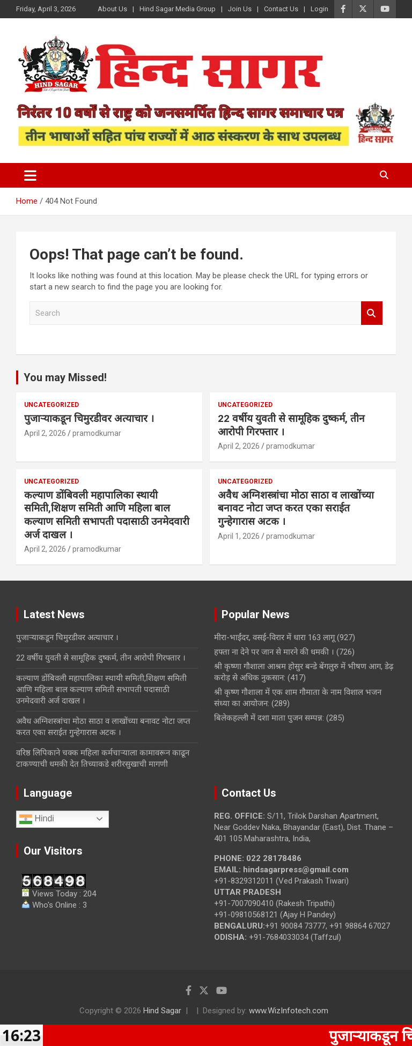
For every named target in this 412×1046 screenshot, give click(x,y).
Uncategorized (51, 405)
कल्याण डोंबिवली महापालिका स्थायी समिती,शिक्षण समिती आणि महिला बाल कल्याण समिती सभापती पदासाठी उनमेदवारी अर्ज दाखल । (106, 515)
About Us (112, 9)
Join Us (240, 9)
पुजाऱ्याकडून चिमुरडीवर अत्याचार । (89, 418)
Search (371, 313)
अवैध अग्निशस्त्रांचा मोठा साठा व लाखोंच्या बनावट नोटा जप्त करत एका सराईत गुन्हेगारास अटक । (296, 508)
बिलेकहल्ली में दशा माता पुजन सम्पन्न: (269, 718)
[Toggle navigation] (30, 175)
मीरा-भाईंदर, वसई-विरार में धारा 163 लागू (274, 637)
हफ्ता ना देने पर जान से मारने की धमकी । (274, 652)
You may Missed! (65, 377)
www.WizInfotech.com (288, 1010)
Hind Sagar (162, 1010)
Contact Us (281, 9)
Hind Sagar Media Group (177, 9)
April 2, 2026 (45, 433)
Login (319, 9)
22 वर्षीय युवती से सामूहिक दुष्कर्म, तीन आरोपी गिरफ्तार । (101, 658)
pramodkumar (96, 433)
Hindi (36, 819)
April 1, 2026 (239, 536)
